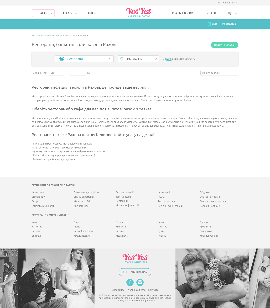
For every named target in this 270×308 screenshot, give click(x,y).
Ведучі (35, 201)
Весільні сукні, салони (170, 206)
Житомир (37, 226)
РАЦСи (161, 196)
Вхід (214, 24)
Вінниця (36, 235)
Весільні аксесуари (210, 196)
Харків (161, 222)
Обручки (205, 192)
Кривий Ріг (206, 226)
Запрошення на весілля (213, 201)
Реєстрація (229, 24)
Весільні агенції (124, 192)
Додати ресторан (224, 45)
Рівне (77, 226)
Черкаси (162, 235)
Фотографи (38, 192)
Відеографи (38, 196)
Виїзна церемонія (84, 196)
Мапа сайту (118, 290)
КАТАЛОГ (67, 13)
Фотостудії (164, 192)
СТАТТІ (211, 13)
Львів (77, 222)
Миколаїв (121, 226)
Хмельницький (82, 235)
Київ (34, 222)
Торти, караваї (124, 196)
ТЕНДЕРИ (91, 13)
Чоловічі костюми (210, 206)
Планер (42, 13)
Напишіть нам (230, 2)
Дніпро (204, 222)
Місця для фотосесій (127, 205)
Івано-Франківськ (84, 231)
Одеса (119, 222)
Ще (230, 13)
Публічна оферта (136, 290)
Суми (161, 231)
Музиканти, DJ (82, 201)
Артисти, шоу (81, 206)
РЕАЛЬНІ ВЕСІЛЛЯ (183, 13)
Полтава (162, 226)
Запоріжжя (206, 231)
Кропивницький (209, 235)
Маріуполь (122, 235)
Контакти (153, 290)
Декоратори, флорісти (86, 192)
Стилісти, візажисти (43, 206)
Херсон (120, 231)
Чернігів (36, 231)
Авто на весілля (166, 201)
